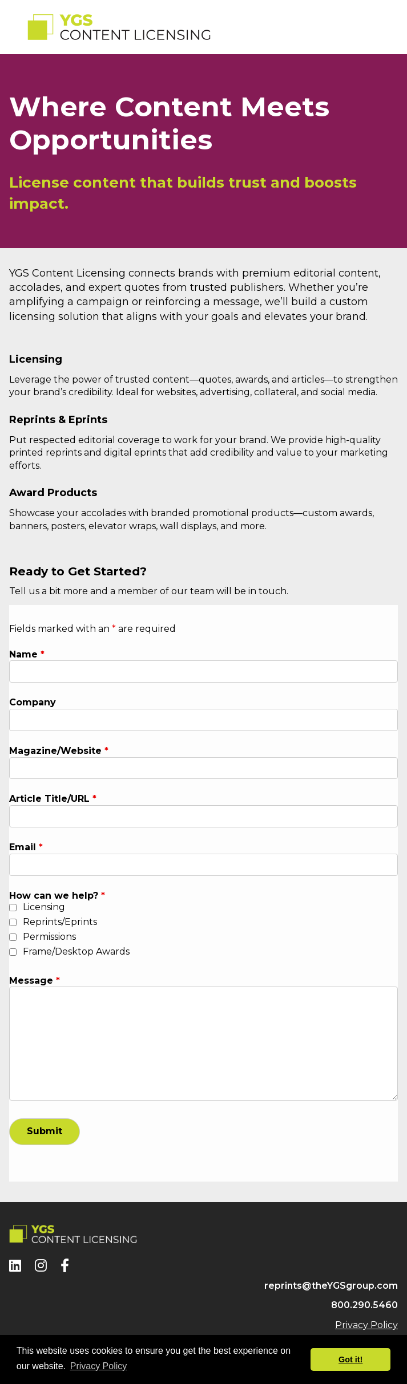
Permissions (49, 936)
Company (32, 702)
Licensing (44, 907)
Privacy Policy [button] (98, 1366)
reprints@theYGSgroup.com (331, 1285)
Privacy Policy (366, 1325)
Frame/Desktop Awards (76, 951)
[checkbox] (13, 907)
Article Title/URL (52, 798)
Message (34, 980)
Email (26, 847)
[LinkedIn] (15, 1265)
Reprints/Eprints (60, 921)
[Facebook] (65, 1265)
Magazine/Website (58, 750)
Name (27, 654)
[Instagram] (41, 1265)
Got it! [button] (350, 1359)
